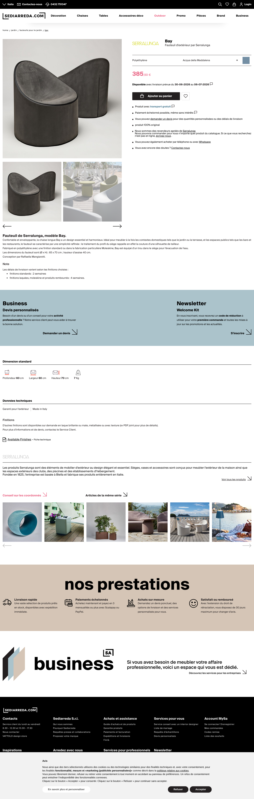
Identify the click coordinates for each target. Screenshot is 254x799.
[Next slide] (117, 226)
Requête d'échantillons (166, 732)
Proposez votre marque (65, 736)
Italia (10, 4)
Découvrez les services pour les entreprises (215, 673)
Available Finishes (19, 439)
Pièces (201, 16)
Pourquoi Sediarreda (64, 728)
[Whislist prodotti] (227, 4)
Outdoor (160, 16)
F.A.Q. (107, 740)
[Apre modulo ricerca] (220, 5)
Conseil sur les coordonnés (22, 495)
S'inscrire (237, 333)
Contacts (10, 719)
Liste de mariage (163, 728)
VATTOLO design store (15, 736)
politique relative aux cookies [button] (173, 770)
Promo (181, 16)
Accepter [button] (200, 789)
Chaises (82, 16)
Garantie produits (113, 728)
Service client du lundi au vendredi (21, 724)
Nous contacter (11, 732)
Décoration (58, 16)
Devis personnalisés (165, 736)
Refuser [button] (178, 789)
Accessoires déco (131, 16)
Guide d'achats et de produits (120, 724)
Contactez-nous (180, 148)
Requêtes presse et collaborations (71, 732)
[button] (32, 192)
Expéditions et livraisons (117, 736)
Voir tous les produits (234, 479)
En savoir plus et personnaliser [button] (66, 789)
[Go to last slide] (7, 226)
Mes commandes (213, 728)
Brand (221, 16)
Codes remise (212, 732)
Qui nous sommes (62, 724)
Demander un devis (56, 333)
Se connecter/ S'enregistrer (219, 724)
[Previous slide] (7, 545)
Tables (103, 16)
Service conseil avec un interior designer (176, 724)
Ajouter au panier (156, 96)
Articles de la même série (104, 495)
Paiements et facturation (117, 732)
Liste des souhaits (214, 736)
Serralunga (189, 131)
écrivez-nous (163, 136)
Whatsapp (205, 142)
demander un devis (161, 119)
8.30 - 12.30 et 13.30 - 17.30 (17, 728)
